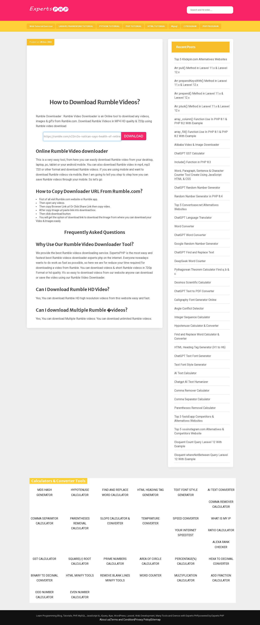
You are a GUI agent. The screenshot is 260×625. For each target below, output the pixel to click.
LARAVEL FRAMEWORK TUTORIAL (76, 26)
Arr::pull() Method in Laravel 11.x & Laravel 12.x (200, 70)
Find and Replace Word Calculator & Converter (196, 336)
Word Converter (184, 226)
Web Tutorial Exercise (41, 26)
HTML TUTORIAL (156, 26)
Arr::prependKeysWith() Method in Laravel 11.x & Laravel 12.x (200, 83)
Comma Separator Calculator (192, 399)
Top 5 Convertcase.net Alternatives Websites (196, 207)
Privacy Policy (142, 619)
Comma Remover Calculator (191, 390)
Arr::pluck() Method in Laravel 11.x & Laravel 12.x (201, 108)
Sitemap (156, 619)
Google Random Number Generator (196, 243)
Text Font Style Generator (190, 364)
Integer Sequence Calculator (192, 317)
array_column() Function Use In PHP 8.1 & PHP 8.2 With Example (200, 121)
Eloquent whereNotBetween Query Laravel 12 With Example (201, 457)
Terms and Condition (122, 619)
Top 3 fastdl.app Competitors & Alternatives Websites (194, 418)
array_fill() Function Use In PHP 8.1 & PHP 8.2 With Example (201, 134)
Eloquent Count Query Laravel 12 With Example (198, 444)
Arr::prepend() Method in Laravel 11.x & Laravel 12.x (198, 95)
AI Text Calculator (185, 373)
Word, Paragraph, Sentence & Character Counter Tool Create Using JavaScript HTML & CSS (199, 175)
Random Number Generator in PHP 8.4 (198, 196)
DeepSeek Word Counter (190, 261)
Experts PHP (217, 615)
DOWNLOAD (133, 136)
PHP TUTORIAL (133, 26)
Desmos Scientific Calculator (192, 282)
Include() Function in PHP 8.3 (192, 162)
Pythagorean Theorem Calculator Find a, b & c (201, 271)
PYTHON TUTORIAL (109, 26)
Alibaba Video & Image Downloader (196, 144)
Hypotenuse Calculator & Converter (196, 325)
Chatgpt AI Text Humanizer (191, 382)
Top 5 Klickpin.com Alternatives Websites (200, 59)
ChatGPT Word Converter (190, 235)
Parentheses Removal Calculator (195, 408)
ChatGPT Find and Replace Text (194, 252)
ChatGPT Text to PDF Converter (194, 291)
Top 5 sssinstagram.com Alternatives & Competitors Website (199, 431)
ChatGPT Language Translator (193, 217)
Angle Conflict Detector (189, 308)
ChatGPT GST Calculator (189, 153)
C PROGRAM (190, 26)
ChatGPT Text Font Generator (192, 356)
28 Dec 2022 (46, 42)
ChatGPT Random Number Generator (197, 187)
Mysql (174, 26)
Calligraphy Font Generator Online (195, 300)
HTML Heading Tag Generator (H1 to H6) (199, 347)
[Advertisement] (95, 73)
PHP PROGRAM (211, 26)
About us (105, 619)
